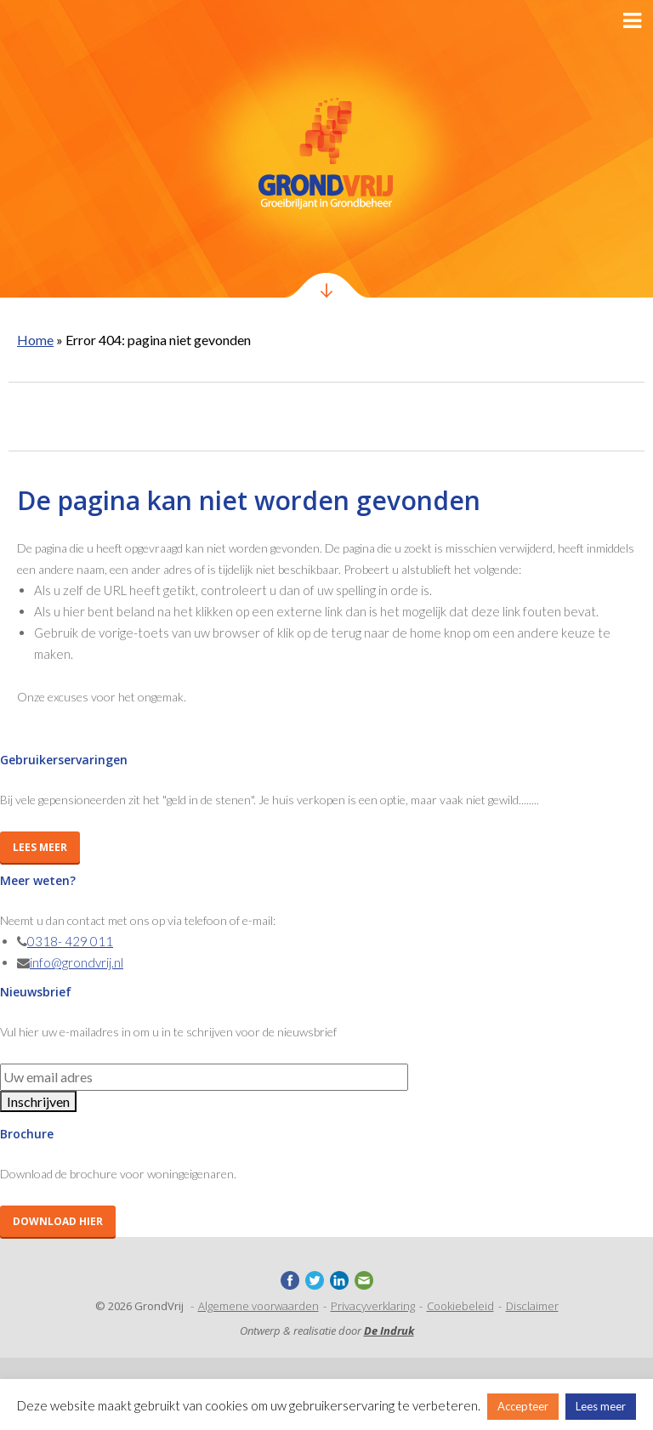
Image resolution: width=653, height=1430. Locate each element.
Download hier (58, 1221)
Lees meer (40, 847)
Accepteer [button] (522, 1406)
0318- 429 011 (70, 941)
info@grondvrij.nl (76, 962)
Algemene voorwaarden (258, 1306)
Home (35, 340)
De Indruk (389, 1330)
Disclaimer (532, 1306)
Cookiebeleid (460, 1306)
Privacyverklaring (373, 1306)
